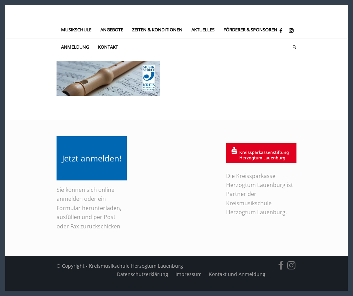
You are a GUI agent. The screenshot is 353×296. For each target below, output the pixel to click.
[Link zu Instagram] (291, 30)
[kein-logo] (176, 13)
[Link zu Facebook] (281, 30)
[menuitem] (76, 29)
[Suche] (292, 47)
